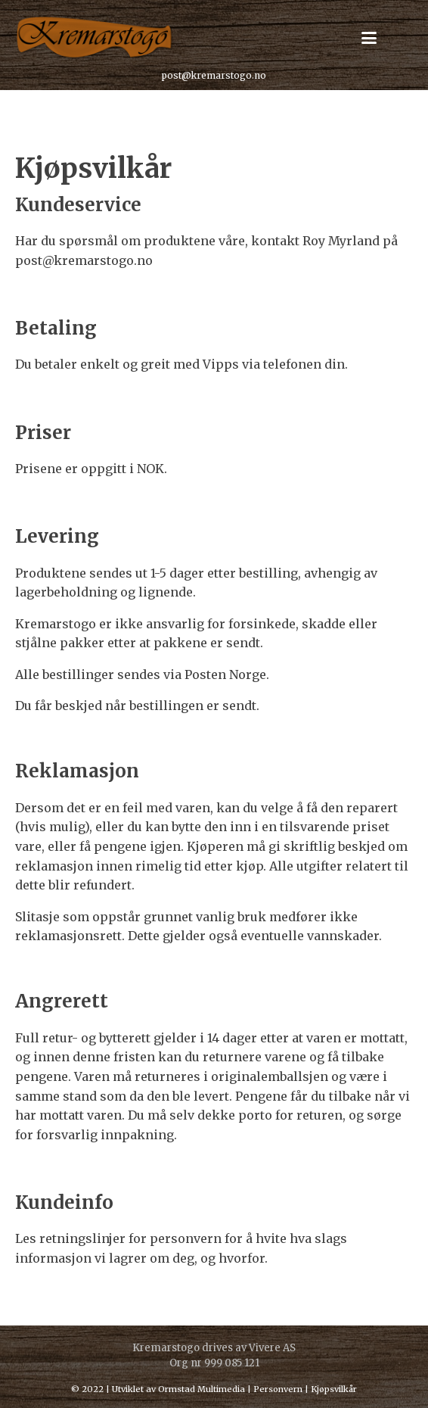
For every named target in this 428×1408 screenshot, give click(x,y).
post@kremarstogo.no (214, 75)
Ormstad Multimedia (201, 1389)
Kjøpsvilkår (334, 1389)
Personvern (277, 1389)
